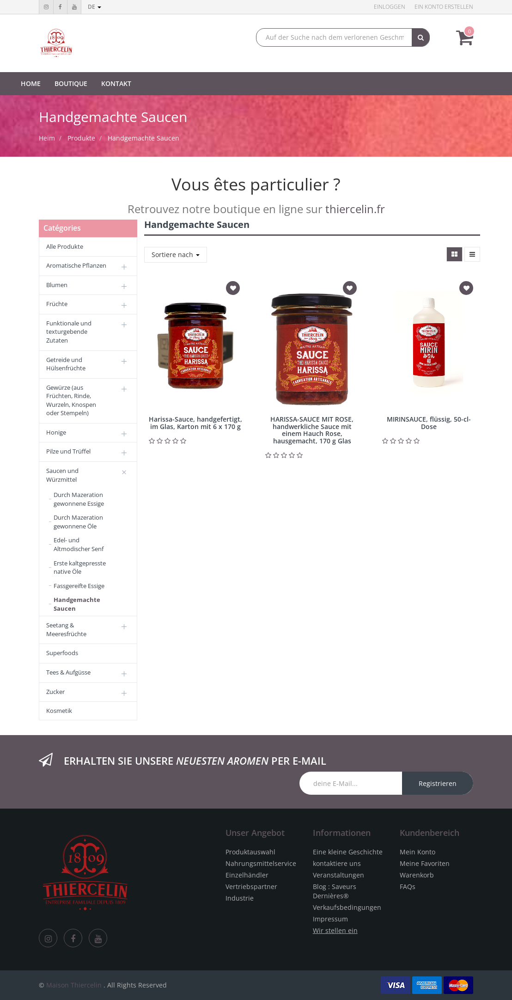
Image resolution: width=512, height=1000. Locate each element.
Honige (56, 432)
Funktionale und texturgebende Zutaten (68, 331)
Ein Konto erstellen (443, 7)
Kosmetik (59, 710)
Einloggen (389, 7)
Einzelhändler (247, 875)
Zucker (55, 691)
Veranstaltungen (338, 875)
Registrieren (438, 783)
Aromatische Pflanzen (76, 265)
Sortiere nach (176, 254)
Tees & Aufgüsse (68, 672)
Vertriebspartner (251, 886)
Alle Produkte (64, 246)
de (94, 7)
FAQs (407, 886)
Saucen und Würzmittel (62, 475)
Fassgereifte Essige (79, 586)
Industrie (240, 898)
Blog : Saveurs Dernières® (334, 891)
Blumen (56, 285)
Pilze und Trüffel (68, 451)
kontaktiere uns (337, 863)
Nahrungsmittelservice (261, 863)
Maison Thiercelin (74, 985)
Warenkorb (417, 875)
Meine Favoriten (425, 863)
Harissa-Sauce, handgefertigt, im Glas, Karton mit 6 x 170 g (195, 422)
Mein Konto (417, 851)
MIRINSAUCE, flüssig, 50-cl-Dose (429, 422)
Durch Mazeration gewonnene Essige (79, 499)
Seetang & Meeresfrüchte (66, 629)
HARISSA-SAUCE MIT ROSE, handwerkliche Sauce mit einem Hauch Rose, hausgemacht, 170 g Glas (312, 430)
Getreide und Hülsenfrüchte (65, 364)
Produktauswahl (250, 851)
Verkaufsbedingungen (347, 907)
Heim (47, 138)
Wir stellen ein (335, 930)
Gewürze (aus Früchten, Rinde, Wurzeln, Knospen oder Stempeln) (71, 400)
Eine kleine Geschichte (348, 851)
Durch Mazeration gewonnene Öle (78, 521)
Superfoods (62, 653)
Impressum (330, 918)
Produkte (81, 138)
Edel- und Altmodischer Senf (79, 544)
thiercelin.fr (355, 208)
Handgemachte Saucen (143, 138)
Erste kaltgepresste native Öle (80, 567)
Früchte (56, 304)
